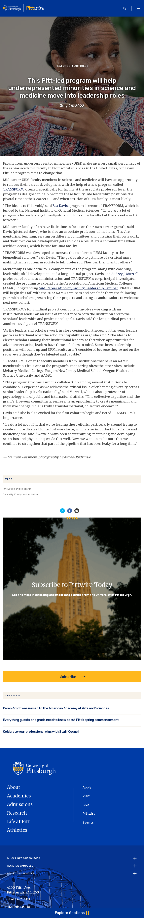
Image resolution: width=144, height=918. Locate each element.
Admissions (20, 804)
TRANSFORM (13, 189)
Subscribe (68, 677)
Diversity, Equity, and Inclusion (20, 494)
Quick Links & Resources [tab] (23, 858)
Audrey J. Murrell (125, 274)
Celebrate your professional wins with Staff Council (41, 731)
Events (88, 822)
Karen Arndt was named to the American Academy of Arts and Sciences (56, 708)
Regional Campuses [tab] (20, 865)
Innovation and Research (17, 488)
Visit (86, 796)
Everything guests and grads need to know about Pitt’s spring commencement (61, 720)
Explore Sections (70, 913)
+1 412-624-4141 (18, 899)
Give (86, 805)
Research (17, 813)
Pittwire (89, 814)
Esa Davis (60, 206)
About (13, 787)
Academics (19, 796)
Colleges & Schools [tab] (20, 873)
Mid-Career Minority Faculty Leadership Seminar (78, 288)
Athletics (17, 830)
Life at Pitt (18, 821)
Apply (87, 787)
